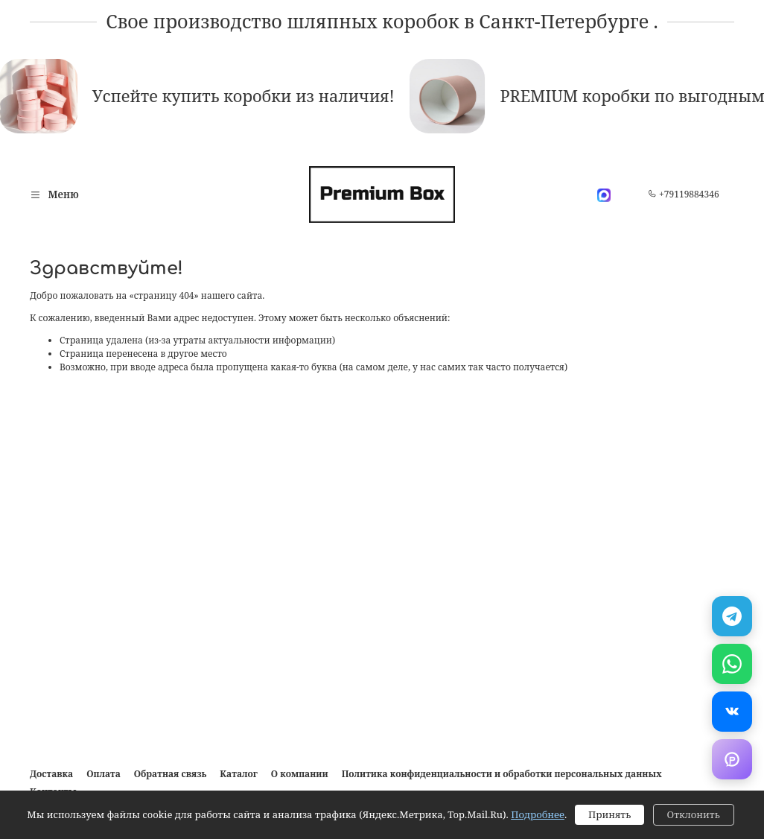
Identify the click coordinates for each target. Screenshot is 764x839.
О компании (299, 773)
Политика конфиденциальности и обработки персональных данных (502, 773)
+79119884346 (683, 194)
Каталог (238, 773)
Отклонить (693, 814)
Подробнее (537, 814)
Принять (609, 814)
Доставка (51, 773)
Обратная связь (170, 773)
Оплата (103, 773)
